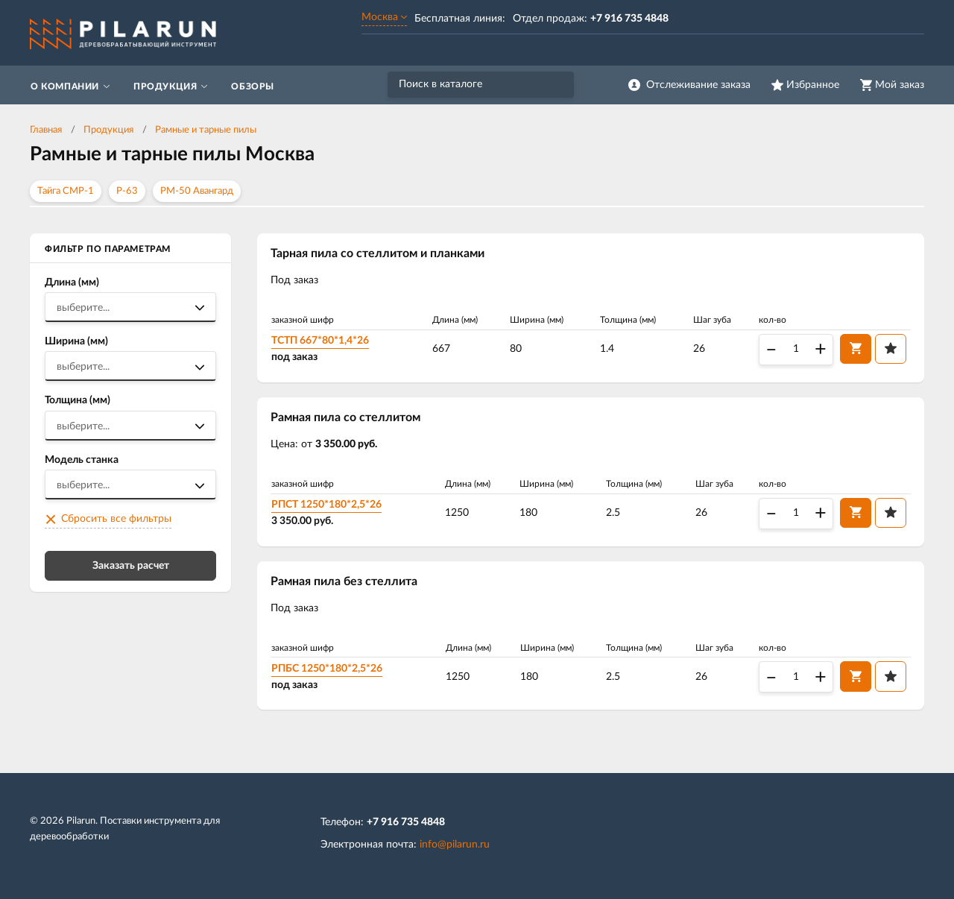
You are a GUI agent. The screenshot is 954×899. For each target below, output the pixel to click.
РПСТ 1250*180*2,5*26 (326, 504)
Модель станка (82, 460)
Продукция (108, 130)
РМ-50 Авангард (196, 191)
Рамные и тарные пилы (205, 130)
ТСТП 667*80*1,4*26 (320, 340)
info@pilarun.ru (455, 844)
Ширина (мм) (76, 341)
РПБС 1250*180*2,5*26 (326, 668)
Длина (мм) (72, 282)
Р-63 (127, 191)
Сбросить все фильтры (116, 519)
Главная (46, 130)
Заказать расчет (130, 566)
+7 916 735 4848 (406, 822)
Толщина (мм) (77, 400)
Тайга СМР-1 (65, 191)
